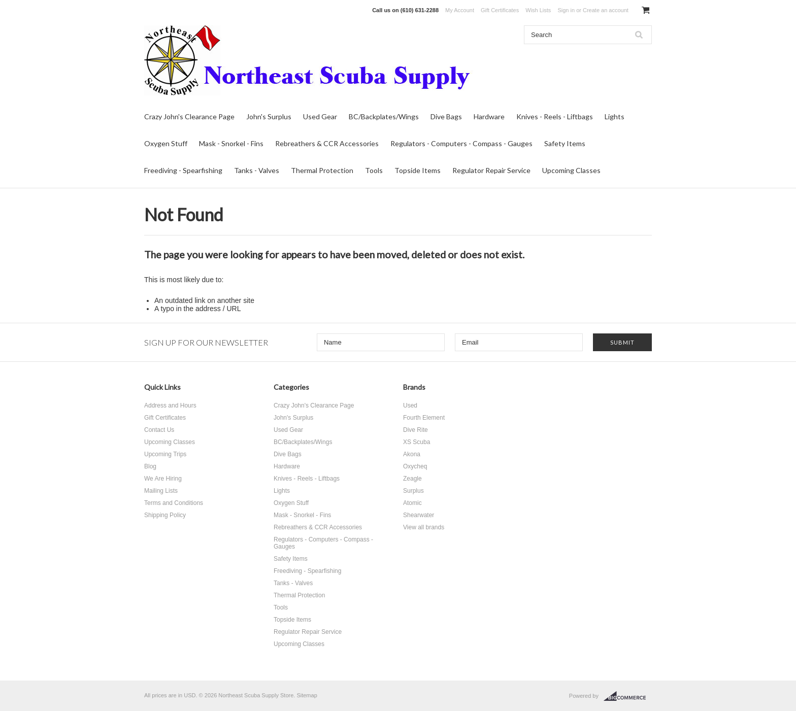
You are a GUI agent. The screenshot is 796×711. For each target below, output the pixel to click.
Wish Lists (538, 10)
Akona (411, 454)
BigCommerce (628, 696)
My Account (459, 10)
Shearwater (418, 515)
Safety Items (564, 143)
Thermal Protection (322, 170)
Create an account (605, 10)
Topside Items (417, 170)
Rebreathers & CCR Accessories (327, 143)
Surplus (413, 490)
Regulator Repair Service (491, 170)
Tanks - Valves (256, 170)
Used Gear (320, 116)
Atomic (412, 502)
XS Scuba (416, 442)
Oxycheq (415, 466)
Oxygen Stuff (165, 143)
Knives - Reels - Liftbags (554, 116)
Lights (614, 116)
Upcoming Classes (571, 170)
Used (410, 405)
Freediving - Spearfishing (183, 170)
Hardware (489, 116)
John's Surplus (268, 116)
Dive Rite (415, 429)
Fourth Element (424, 417)
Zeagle (412, 478)
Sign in (566, 10)
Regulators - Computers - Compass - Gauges (461, 143)
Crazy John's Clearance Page (189, 116)
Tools (374, 170)
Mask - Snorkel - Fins (231, 143)
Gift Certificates (500, 10)
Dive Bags (446, 116)
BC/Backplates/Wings (384, 116)
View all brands (423, 527)
